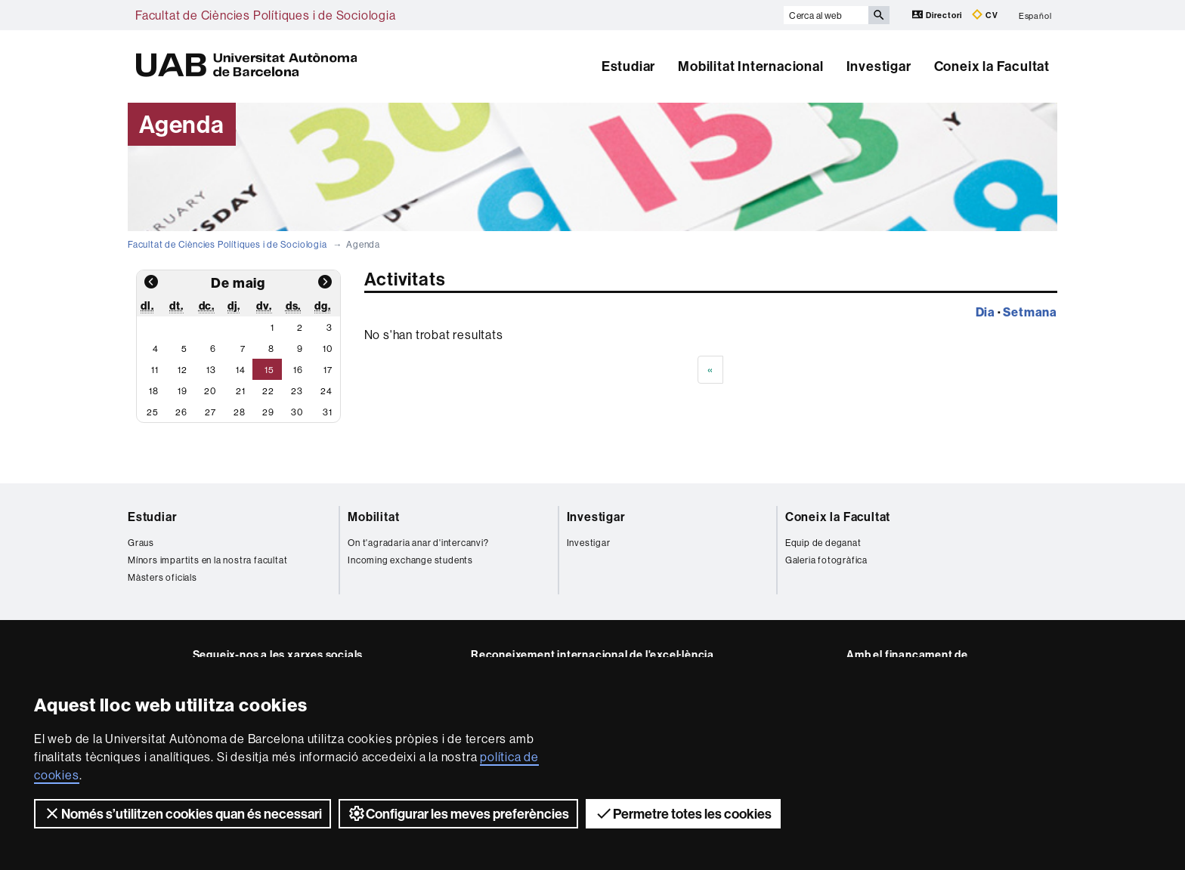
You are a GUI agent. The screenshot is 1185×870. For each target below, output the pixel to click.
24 (326, 390)
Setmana (1030, 311)
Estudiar (628, 66)
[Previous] (710, 370)
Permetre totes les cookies (683, 813)
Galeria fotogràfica (826, 560)
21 (241, 390)
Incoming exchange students (410, 560)
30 (297, 412)
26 (181, 412)
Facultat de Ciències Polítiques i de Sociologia (265, 15)
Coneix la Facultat (992, 66)
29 (268, 412)
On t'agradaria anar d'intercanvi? (418, 542)
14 (241, 369)
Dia (985, 311)
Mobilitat (373, 516)
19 (182, 390)
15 (269, 369)
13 (211, 369)
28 (240, 412)
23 (297, 390)
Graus (141, 542)
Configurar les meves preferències (458, 813)
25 (153, 412)
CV (985, 14)
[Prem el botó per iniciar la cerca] (879, 15)
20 (210, 390)
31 (328, 412)
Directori (938, 14)
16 (298, 369)
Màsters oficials (162, 577)
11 (155, 369)
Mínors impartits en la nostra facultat (207, 560)
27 (210, 412)
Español (1035, 15)
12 (182, 369)
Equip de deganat (823, 542)
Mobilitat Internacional (750, 66)
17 (328, 369)
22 (268, 390)
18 (154, 390)
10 (328, 348)
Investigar (878, 66)
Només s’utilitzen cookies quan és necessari (182, 813)
